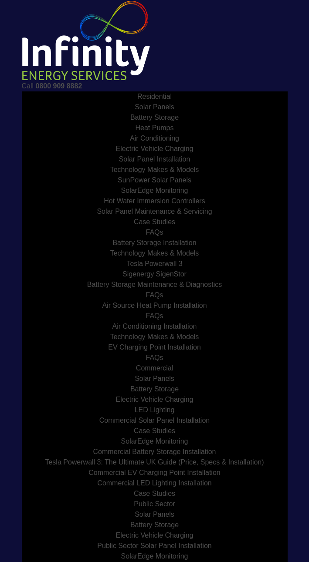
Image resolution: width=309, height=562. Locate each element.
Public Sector (154, 504)
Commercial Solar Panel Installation (154, 420)
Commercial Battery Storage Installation (154, 451)
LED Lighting (155, 410)
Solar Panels (154, 107)
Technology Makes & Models (154, 169)
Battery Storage (154, 117)
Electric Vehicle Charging (155, 148)
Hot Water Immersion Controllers (154, 201)
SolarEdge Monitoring (154, 190)
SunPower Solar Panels (154, 180)
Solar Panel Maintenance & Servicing (154, 211)
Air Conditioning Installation (154, 326)
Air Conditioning (154, 138)
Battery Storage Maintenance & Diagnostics (154, 284)
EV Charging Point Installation (154, 347)
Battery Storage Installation (154, 242)
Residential (154, 96)
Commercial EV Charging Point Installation (154, 472)
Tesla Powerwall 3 (154, 263)
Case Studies (154, 221)
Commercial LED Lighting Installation (154, 483)
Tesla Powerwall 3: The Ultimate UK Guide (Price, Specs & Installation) (154, 462)
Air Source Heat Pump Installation (154, 305)
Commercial (154, 368)
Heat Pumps (154, 127)
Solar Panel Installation (154, 159)
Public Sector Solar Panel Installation (154, 545)
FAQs (154, 232)
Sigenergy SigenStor (154, 274)
